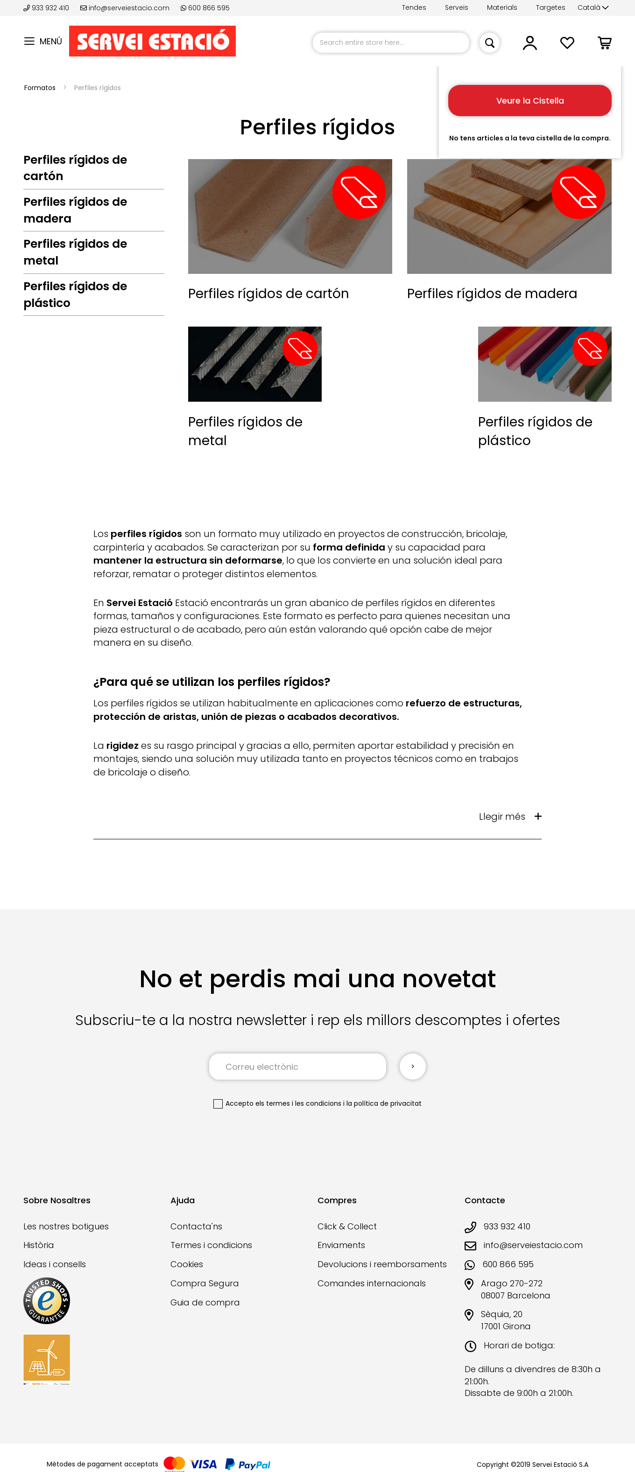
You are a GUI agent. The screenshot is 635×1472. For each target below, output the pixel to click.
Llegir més (502, 816)
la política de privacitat (384, 1103)
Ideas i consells (54, 1264)
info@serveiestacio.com (124, 8)
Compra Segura (204, 1283)
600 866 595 (205, 8)
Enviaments (341, 1245)
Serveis (456, 7)
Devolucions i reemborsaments (382, 1264)
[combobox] (391, 43)
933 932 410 (47, 8)
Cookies (186, 1264)
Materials (502, 7)
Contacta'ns (196, 1226)
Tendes (414, 7)
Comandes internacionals (372, 1283)
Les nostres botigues (66, 1226)
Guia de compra (205, 1302)
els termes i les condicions (298, 1103)
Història (38, 1245)
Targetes (550, 7)
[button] (593, 8)
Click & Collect (347, 1226)
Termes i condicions (211, 1245)
